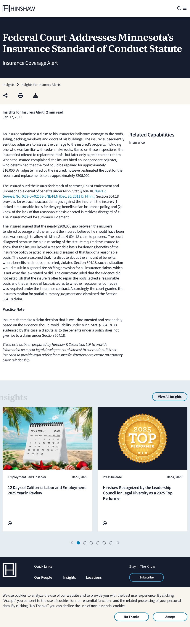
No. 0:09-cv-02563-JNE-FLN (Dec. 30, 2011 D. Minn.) (54, 193)
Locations (94, 577)
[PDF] (35, 96)
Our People (43, 577)
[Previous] (71, 543)
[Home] (19, 8)
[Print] (20, 96)
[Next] (118, 543)
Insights (69, 577)
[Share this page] (5, 96)
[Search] (179, 8)
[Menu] (184, 8)
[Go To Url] (10, 523)
